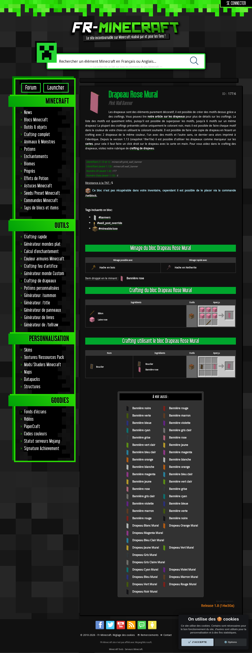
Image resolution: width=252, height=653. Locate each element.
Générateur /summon (40, 295)
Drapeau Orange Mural (183, 525)
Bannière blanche (180, 459)
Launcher (55, 88)
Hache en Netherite (186, 267)
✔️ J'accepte (197, 642)
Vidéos (29, 419)
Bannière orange (142, 459)
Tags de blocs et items (41, 207)
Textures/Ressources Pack (44, 357)
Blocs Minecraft (36, 119)
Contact (167, 635)
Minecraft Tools (116, 649)
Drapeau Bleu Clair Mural (148, 540)
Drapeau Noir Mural (144, 591)
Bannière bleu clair (144, 452)
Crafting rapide (35, 236)
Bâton (100, 313)
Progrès (29, 171)
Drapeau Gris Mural (144, 555)
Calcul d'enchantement (41, 251)
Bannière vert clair (143, 445)
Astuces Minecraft (38, 185)
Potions (30, 149)
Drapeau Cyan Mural (145, 569)
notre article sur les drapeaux (166, 116)
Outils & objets (35, 127)
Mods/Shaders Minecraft (42, 364)
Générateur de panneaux (42, 310)
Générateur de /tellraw (41, 324)
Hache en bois (107, 267)
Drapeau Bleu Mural (145, 577)
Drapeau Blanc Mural (145, 525)
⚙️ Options (230, 642)
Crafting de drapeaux (40, 280)
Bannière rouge (178, 408)
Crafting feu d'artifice (41, 266)
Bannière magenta (180, 452)
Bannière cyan (141, 430)
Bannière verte (141, 415)
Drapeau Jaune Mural (145, 547)
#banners (104, 217)
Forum (31, 88)
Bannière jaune (178, 445)
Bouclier (100, 366)
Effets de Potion (36, 178)
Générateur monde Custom (44, 273)
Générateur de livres (39, 317)
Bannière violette (179, 423)
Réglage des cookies (124, 635)
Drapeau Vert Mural (181, 547)
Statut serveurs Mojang (42, 441)
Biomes (29, 163)
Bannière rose (135, 278)
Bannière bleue (141, 423)
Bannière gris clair (180, 430)
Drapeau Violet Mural (182, 569)
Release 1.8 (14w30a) (217, 605)
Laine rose (102, 319)
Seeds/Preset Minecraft (42, 193)
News (28, 112)
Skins (28, 350)
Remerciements (149, 635)
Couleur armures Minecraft (44, 258)
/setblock (90, 196)
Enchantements (36, 156)
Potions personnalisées (41, 288)
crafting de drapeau (142, 148)
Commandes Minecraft (41, 200)
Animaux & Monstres (39, 141)
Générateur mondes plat (42, 244)
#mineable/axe (108, 229)
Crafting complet (37, 134)
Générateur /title (37, 302)
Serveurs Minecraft (133, 649)
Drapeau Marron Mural (183, 577)
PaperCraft (32, 426)
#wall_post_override (109, 223)
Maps (28, 372)
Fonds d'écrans (35, 411)
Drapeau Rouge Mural (182, 584)
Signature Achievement (41, 448)
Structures (32, 386)
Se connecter (236, 3)
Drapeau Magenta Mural (147, 533)
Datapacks (32, 379)
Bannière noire (141, 408)
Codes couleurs (35, 433)
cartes (89, 144)
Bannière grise (141, 437)
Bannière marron (179, 415)
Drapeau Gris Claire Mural (148, 562)
